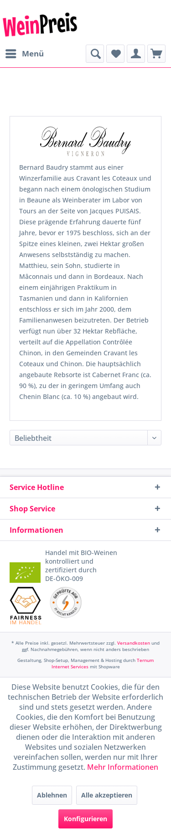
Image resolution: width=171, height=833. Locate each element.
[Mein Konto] (136, 54)
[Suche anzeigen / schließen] (95, 54)
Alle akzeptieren (106, 795)
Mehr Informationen (122, 767)
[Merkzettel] (115, 54)
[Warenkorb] (156, 54)
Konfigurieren (85, 818)
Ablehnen (52, 795)
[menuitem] (24, 54)
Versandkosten (133, 643)
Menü (24, 52)
